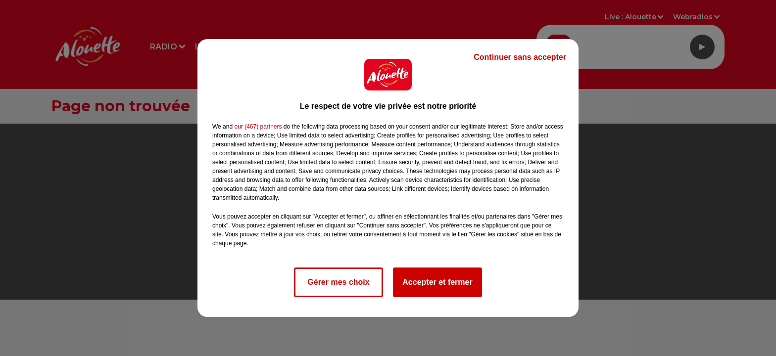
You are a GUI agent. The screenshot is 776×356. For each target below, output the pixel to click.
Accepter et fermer (437, 282)
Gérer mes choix (338, 282)
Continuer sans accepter (520, 57)
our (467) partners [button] (258, 126)
